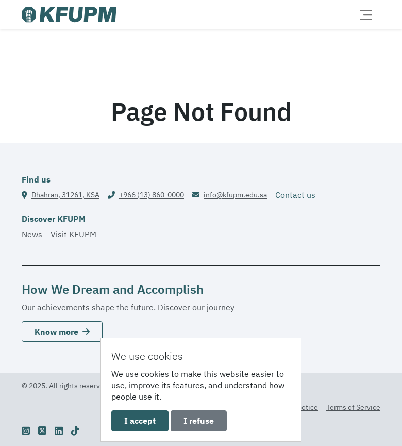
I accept (140, 421)
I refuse (198, 421)
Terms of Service (353, 407)
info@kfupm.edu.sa (235, 195)
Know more (62, 331)
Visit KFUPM (73, 234)
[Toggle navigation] (365, 15)
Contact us (295, 195)
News (32, 234)
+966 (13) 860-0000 (151, 195)
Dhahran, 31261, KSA (65, 195)
